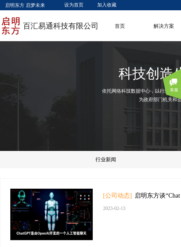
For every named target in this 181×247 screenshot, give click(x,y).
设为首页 (73, 5)
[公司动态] (117, 195)
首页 (120, 26)
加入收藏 (106, 5)
